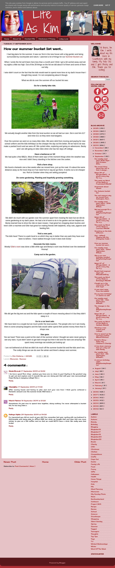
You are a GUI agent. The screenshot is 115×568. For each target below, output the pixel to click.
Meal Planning (97, 489)
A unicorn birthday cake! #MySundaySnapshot (103, 362)
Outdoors (95, 501)
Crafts (93, 457)
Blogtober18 (96, 434)
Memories (14, 359)
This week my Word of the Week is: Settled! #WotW (102, 323)
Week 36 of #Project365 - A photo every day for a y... (102, 316)
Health (93, 476)
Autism (94, 417)
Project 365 (96, 504)
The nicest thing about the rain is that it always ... (102, 168)
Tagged (94, 529)
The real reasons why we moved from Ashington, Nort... (103, 197)
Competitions (96, 454)
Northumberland (97, 499)
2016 (96, 397)
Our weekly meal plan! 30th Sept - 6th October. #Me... (103, 161)
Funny (93, 469)
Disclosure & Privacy (47, 39)
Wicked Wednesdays (99, 544)
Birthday (94, 424)
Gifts (93, 472)
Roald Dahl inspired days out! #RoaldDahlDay (102, 272)
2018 (95, 392)
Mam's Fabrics (15, 401)
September (99, 156)
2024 (96, 131)
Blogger (62, 563)
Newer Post (10, 462)
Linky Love (63, 39)
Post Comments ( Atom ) (25, 466)
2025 (96, 128)
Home (6, 39)
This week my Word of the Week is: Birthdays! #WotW (103, 278)
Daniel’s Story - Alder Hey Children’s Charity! (103, 341)
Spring (93, 524)
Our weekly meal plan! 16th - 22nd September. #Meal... (103, 250)
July (97, 371)
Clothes (94, 452)
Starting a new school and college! (100, 329)
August (98, 368)
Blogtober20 (96, 437)
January (98, 388)
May (97, 377)
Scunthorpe (95, 516)
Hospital (94, 481)
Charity (94, 444)
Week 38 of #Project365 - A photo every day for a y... (102, 219)
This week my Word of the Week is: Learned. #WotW (102, 226)
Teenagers (95, 531)
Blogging (94, 427)
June (97, 374)
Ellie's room (16, 247)
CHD (93, 447)
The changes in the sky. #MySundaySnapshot (103, 308)
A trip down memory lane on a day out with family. (103, 347)
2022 (96, 137)
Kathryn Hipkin (15, 414)
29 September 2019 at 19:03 (34, 414)
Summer (22, 359)
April (97, 380)
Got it (107, 5)
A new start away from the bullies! (102, 290)
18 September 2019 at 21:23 (33, 401)
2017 (95, 395)
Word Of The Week (98, 549)
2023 (96, 134)
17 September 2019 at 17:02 (30, 387)
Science (94, 514)
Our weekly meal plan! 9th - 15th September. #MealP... (102, 300)
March (98, 383)
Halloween (95, 474)
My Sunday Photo (98, 494)
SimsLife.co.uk (14, 371)
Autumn (94, 419)
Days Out (95, 459)
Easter (93, 462)
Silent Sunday (96, 521)
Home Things (96, 479)
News (93, 496)
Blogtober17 (96, 432)
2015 (96, 400)
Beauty (93, 422)
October (98, 153)
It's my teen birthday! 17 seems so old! (103, 294)
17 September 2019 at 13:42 (33, 371)
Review (93, 509)
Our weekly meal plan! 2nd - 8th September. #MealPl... (101, 354)
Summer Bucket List (74, 57)
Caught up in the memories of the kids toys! (102, 284)
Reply (11, 381)
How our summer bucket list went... (102, 244)
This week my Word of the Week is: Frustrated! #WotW (103, 182)
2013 (95, 406)
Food (93, 467)
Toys (93, 539)
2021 (95, 139)
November (99, 150)
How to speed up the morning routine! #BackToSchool (103, 335)
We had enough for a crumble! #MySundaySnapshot (103, 212)
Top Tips (94, 536)
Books (93, 442)
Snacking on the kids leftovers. (103, 232)
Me (92, 486)
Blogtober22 (96, 439)
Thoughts (94, 534)
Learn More (98, 5)
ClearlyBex (13, 387)
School (94, 511)
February (98, 385)
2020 (96, 142)
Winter (93, 546)
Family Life (95, 464)
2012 (95, 409)
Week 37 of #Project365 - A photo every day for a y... (102, 266)
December (99, 148)
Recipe (93, 506)
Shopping (95, 519)
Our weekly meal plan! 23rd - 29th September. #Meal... (103, 204)
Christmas (95, 449)
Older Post (80, 462)
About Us (17, 39)
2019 (96, 145)
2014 (95, 403)
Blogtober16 (96, 429)
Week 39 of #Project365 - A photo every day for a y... (102, 175)
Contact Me (30, 39)
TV (92, 541)
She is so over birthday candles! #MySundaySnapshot (103, 258)
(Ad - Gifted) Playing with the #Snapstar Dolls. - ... (103, 238)
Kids (93, 484)
